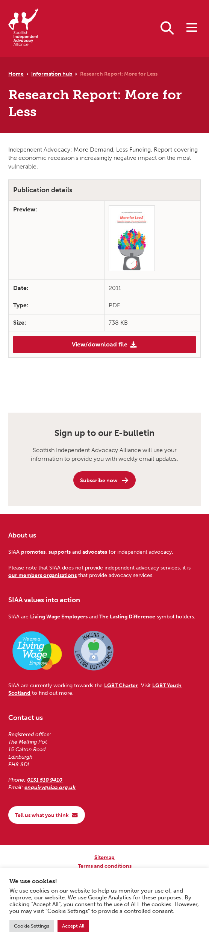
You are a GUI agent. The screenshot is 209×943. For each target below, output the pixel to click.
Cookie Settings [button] (31, 926)
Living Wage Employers (59, 616)
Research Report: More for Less (119, 73)
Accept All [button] (73, 926)
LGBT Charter (121, 685)
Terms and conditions (105, 866)
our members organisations (42, 575)
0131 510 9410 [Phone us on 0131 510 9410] (44, 779)
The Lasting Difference (127, 616)
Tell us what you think (46, 815)
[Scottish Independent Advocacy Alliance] (23, 28)
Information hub (52, 73)
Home (16, 73)
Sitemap (104, 857)
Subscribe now (104, 480)
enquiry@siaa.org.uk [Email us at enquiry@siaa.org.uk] (50, 787)
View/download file (104, 344)
